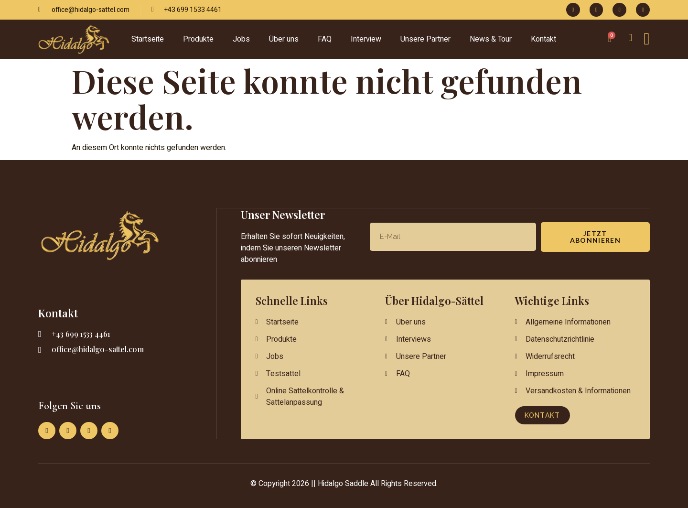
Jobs (241, 39)
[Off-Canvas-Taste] (647, 39)
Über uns (284, 39)
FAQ (325, 39)
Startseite (147, 39)
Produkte (198, 39)
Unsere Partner (425, 39)
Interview (366, 39)
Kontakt (543, 39)
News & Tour (491, 39)
